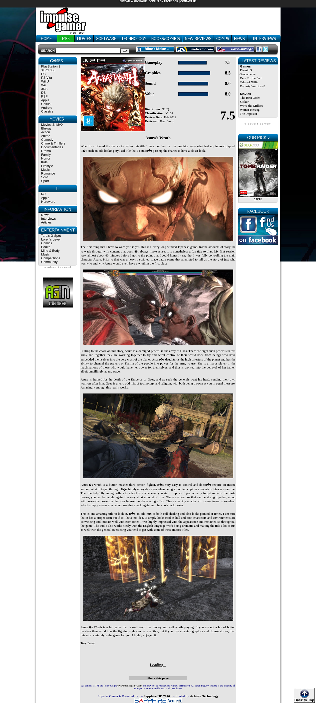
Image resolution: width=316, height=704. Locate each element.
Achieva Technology (204, 696)
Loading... (158, 665)
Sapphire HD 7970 (157, 696)
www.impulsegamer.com (129, 685)
